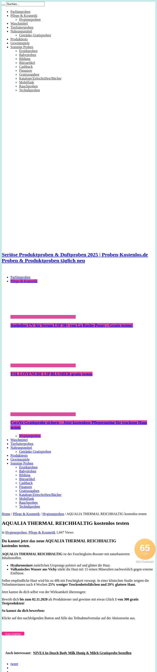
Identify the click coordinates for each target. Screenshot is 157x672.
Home (6, 514)
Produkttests (19, 39)
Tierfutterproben (21, 27)
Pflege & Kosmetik (23, 15)
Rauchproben (28, 86)
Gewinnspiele (20, 43)
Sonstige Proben (21, 47)
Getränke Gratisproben (35, 35)
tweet (14, 664)
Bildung (24, 59)
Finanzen (25, 70)
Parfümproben (20, 12)
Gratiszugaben (29, 74)
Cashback (26, 66)
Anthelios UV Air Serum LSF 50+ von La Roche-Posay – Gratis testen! (71, 325)
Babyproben (27, 55)
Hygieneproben (30, 19)
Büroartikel (27, 63)
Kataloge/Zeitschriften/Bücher (40, 78)
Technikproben (29, 90)
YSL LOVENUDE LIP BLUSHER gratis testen (51, 374)
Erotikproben (28, 51)
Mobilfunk (26, 82)
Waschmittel (19, 23)
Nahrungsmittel (21, 31)
